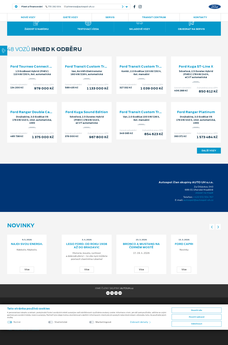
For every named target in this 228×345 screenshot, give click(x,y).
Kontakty (200, 17)
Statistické (60, 322)
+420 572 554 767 (203, 197)
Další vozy (209, 150)
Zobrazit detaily (140, 322)
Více (26, 269)
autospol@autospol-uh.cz (198, 200)
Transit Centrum (154, 17)
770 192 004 (57, 6)
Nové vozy (28, 17)
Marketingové (103, 322)
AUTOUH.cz (126, 288)
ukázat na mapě (204, 192)
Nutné (17, 322)
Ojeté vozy (70, 17)
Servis (109, 17)
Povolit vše (196, 310)
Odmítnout (196, 323)
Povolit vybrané (196, 317)
